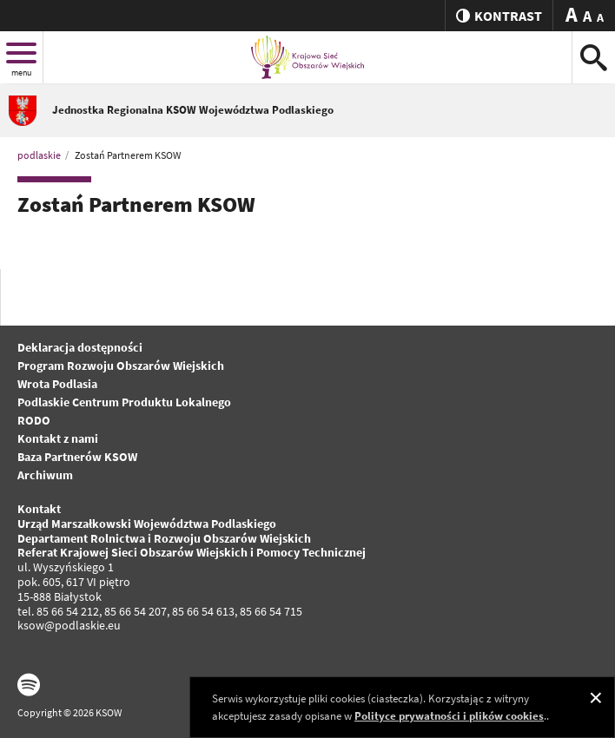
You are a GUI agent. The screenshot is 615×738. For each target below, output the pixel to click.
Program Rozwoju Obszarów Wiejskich (120, 365)
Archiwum (45, 475)
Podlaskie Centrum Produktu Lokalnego (124, 402)
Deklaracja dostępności (79, 347)
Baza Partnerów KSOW (77, 457)
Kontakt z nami (57, 438)
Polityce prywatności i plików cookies (449, 715)
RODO (33, 420)
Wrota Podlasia (57, 384)
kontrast (499, 15)
